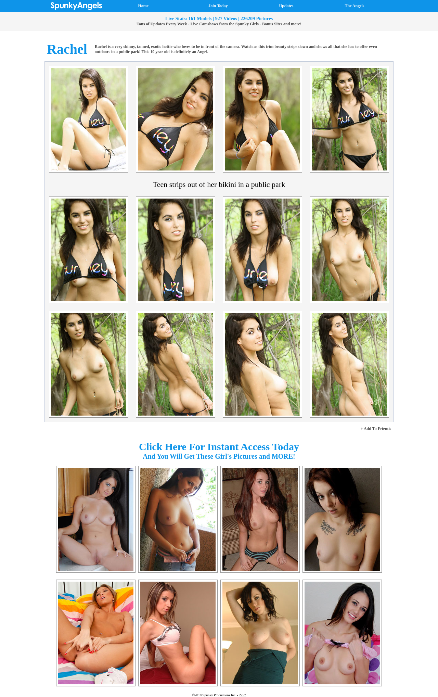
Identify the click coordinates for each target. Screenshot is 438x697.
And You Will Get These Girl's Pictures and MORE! (219, 456)
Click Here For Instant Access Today (219, 446)
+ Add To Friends (376, 428)
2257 (242, 695)
